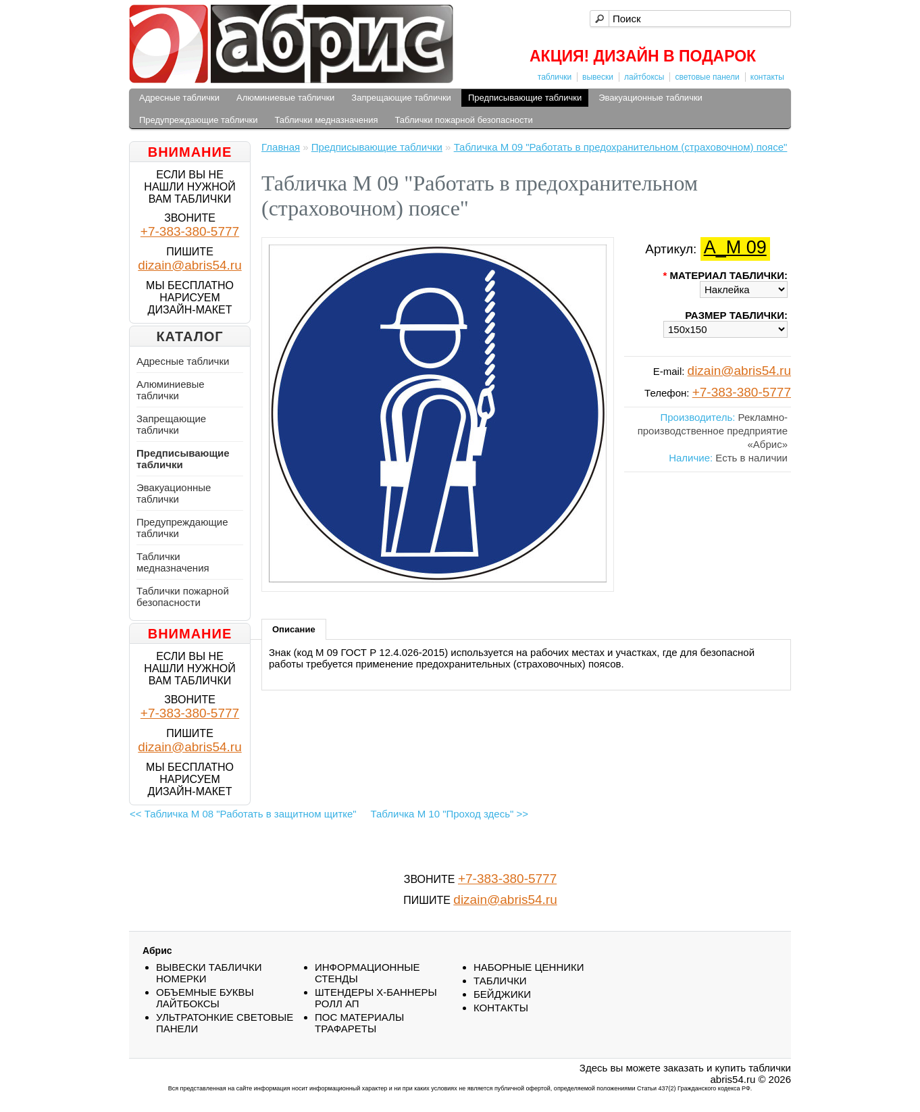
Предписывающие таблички (525, 98)
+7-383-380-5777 (189, 231)
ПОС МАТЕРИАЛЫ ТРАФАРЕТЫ (359, 1022)
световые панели (707, 77)
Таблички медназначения (326, 120)
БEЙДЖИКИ (502, 994)
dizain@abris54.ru (189, 265)
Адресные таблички (179, 98)
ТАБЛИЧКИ (500, 980)
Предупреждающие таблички (198, 120)
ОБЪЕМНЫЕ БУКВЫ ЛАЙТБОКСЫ (205, 997)
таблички (554, 77)
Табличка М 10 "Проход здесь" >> (449, 813)
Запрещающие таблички (401, 98)
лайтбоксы (644, 77)
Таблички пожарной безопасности (463, 120)
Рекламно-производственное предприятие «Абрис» (713, 430)
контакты (767, 77)
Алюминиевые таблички (285, 98)
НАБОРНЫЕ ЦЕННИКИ (529, 967)
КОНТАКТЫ (501, 1007)
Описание (293, 629)
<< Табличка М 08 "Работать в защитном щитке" (243, 813)
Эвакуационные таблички (650, 98)
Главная (280, 147)
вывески (597, 77)
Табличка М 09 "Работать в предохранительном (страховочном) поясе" (621, 147)
